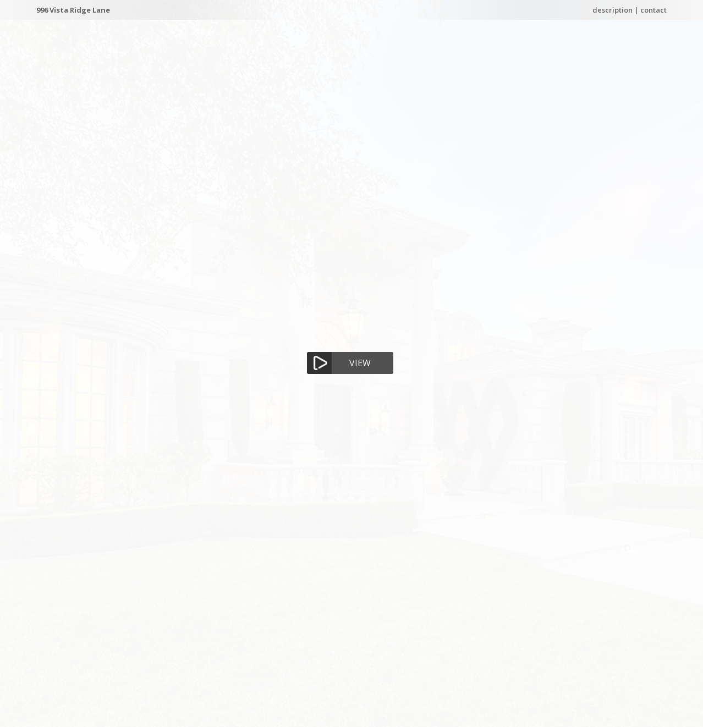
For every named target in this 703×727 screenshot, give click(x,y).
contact (653, 10)
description (612, 10)
